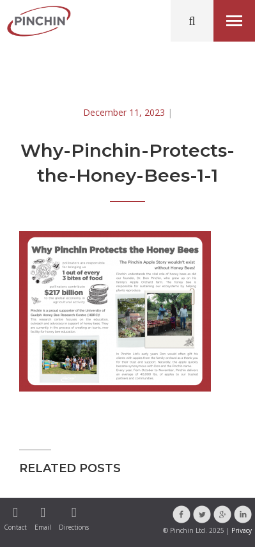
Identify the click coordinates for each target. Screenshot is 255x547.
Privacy (241, 530)
